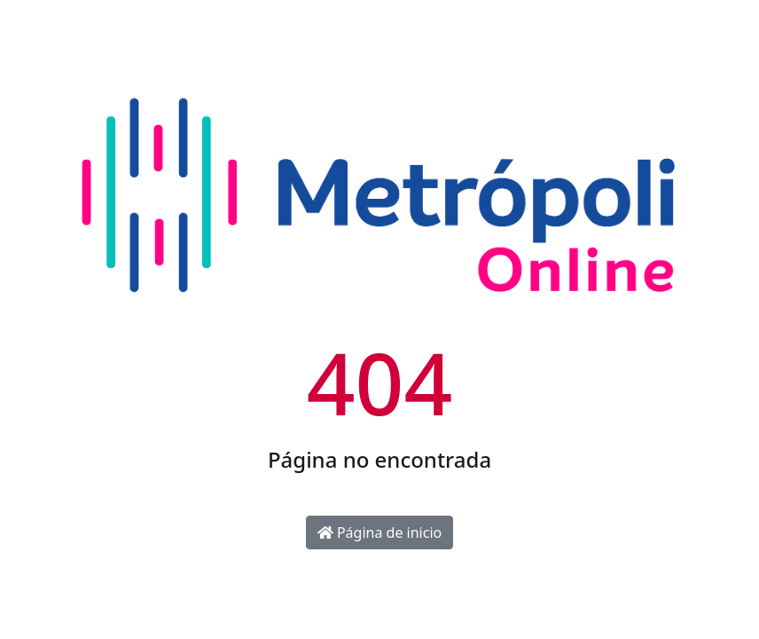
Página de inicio (379, 532)
